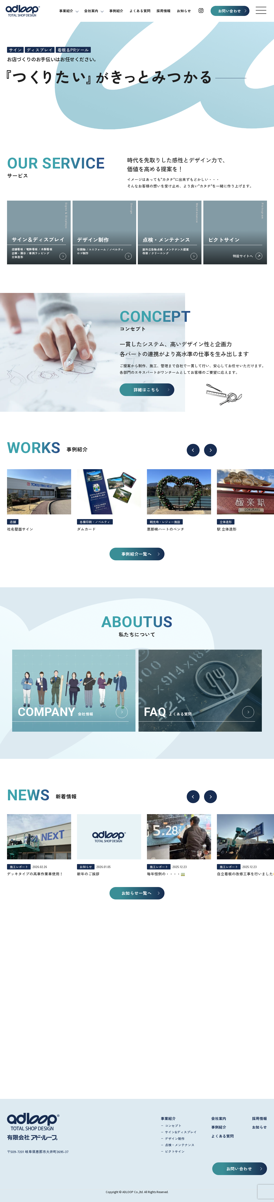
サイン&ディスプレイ (181, 1132)
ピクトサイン (175, 1151)
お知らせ (184, 10)
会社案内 (91, 10)
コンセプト (173, 1125)
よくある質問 (139, 10)
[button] (261, 10)
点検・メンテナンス (179, 1144)
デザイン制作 (175, 1138)
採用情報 (164, 10)
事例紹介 (116, 10)
